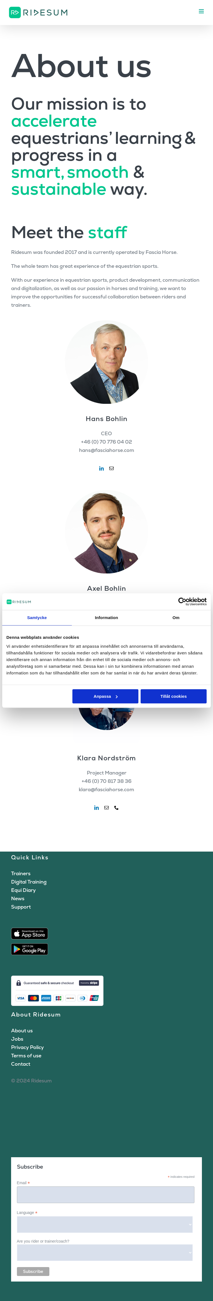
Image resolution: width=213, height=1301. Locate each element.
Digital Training (29, 882)
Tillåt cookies (173, 696)
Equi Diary (23, 890)
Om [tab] (176, 617)
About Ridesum (36, 1014)
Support (21, 907)
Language (27, 1212)
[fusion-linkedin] (101, 468)
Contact (20, 1064)
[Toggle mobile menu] (202, 11)
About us (22, 1030)
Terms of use (26, 1055)
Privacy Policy (27, 1047)
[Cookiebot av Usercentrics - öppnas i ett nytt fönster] (182, 601)
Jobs (17, 1039)
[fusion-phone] (116, 807)
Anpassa (106, 696)
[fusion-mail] (111, 468)
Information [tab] (106, 617)
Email (23, 1183)
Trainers (21, 873)
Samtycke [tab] (37, 617)
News (17, 898)
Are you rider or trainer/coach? (43, 1241)
